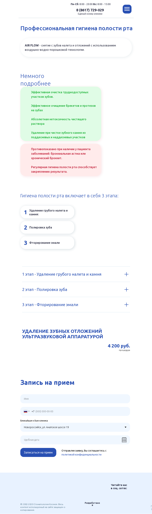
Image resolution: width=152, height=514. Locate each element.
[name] (75, 398)
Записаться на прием (38, 452)
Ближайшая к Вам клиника (34, 420)
